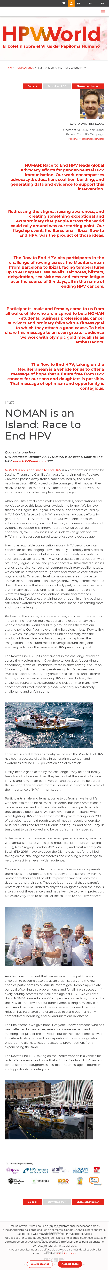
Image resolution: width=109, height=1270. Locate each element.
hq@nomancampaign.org (86, 138)
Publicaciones (25, 67)
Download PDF (57, 86)
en (90, 3)
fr (102, 3)
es (78, 3)
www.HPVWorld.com (29, 461)
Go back (32, 86)
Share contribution (88, 86)
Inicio (8, 67)
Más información (66, 1253)
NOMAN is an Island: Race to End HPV (33, 470)
